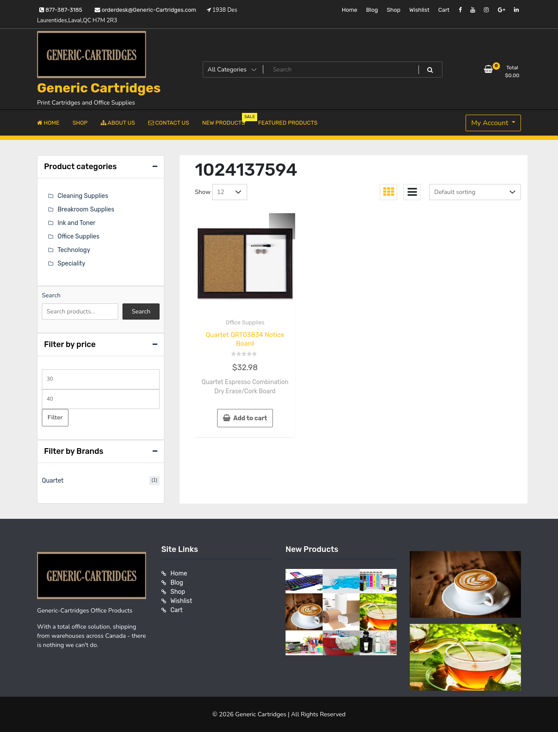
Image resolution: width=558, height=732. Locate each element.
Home (349, 10)
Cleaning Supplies (83, 196)
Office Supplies (244, 322)
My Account (490, 123)
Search (51, 295)
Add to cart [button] (250, 418)
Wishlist (419, 10)
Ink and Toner (76, 223)
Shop (393, 10)
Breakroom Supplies (86, 209)
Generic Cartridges (99, 88)
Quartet (53, 480)
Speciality (71, 263)
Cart (443, 10)
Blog (372, 10)
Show (203, 192)
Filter (55, 417)
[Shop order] (475, 192)
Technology (74, 250)
